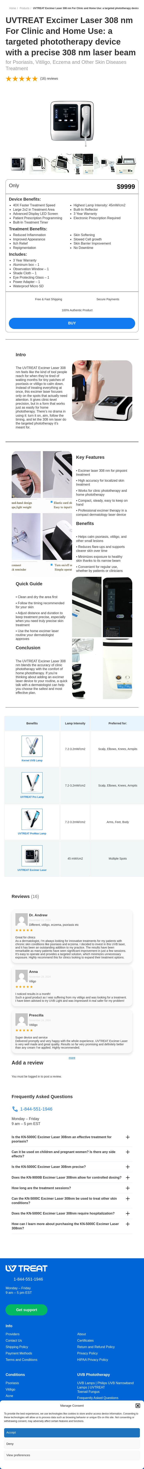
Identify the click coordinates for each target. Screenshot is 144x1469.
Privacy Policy (87, 1353)
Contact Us (14, 1340)
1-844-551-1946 (32, 1109)
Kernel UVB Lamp (32, 760)
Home (12, 8)
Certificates (85, 1340)
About (81, 1334)
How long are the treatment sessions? (41, 1188)
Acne (9, 1396)
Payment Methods (19, 1353)
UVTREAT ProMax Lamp (32, 833)
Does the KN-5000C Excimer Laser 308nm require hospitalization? (63, 1213)
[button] (138, 1406)
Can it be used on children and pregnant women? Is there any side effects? (63, 1154)
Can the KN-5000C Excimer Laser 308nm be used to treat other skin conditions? (64, 1201)
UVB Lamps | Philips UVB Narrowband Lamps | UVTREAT (105, 1385)
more (72, 1057)
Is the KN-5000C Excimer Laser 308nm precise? (49, 1167)
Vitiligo (10, 1389)
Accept (11, 1432)
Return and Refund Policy (96, 1347)
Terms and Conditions (21, 1359)
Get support (26, 1310)
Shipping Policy (17, 1347)
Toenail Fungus (88, 1391)
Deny (10, 1443)
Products (24, 8)
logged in (34, 1076)
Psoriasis (12, 1383)
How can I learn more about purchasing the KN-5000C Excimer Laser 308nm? (65, 1226)
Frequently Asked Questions (97, 1398)
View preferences (18, 1455)
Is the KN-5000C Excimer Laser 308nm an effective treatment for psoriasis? (62, 1139)
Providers (13, 1334)
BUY (72, 323)
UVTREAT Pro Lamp (32, 797)
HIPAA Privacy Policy (92, 1359)
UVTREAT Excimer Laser (32, 870)
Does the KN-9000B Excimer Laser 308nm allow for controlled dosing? (67, 1177)
